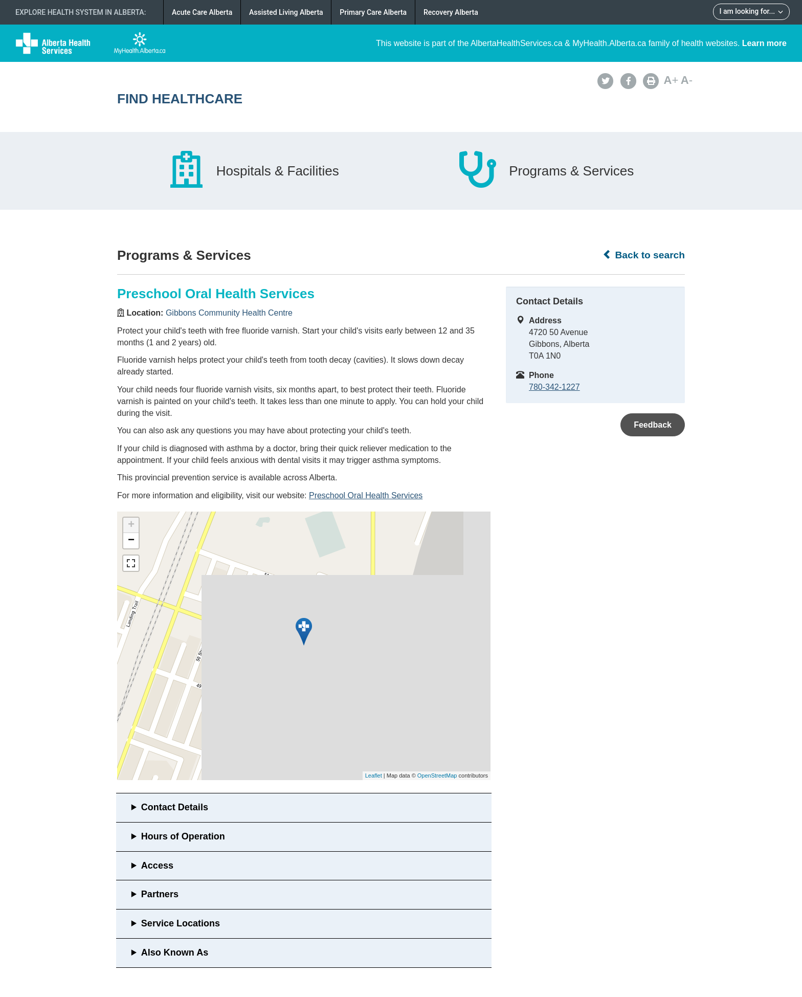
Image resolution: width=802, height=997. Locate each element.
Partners (160, 894)
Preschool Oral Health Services (365, 495)
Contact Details (174, 807)
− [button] (131, 540)
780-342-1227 (554, 387)
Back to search (644, 254)
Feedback (653, 424)
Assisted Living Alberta (286, 12)
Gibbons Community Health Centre (229, 312)
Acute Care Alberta (202, 12)
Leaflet (373, 775)
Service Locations (180, 923)
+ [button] (131, 525)
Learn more (764, 43)
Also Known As (174, 952)
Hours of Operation (183, 836)
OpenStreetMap (437, 775)
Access (157, 865)
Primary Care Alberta (373, 12)
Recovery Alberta (451, 12)
